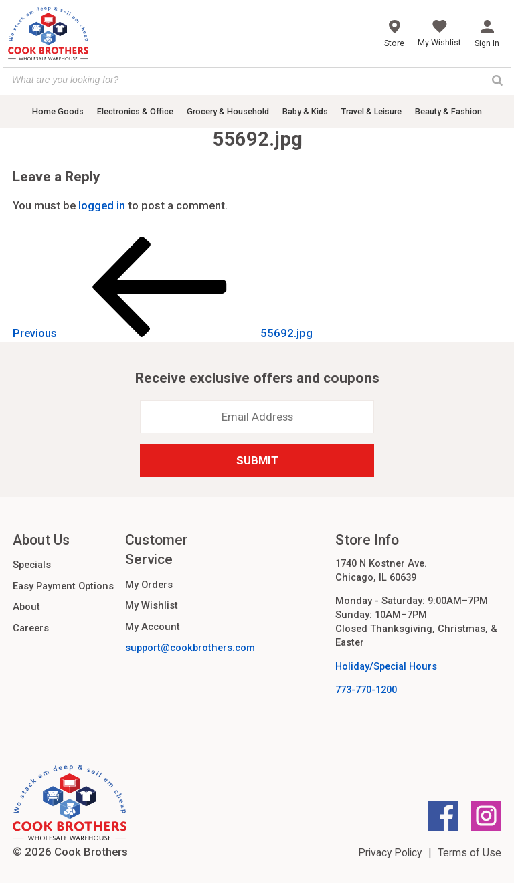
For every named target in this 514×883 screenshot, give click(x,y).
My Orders (149, 585)
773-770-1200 (366, 690)
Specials (32, 565)
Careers (31, 628)
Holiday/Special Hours (386, 666)
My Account (152, 627)
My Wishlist (151, 605)
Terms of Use (469, 852)
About (26, 607)
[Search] (497, 80)
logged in (101, 205)
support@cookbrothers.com (190, 648)
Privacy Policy (390, 852)
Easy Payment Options (63, 586)
